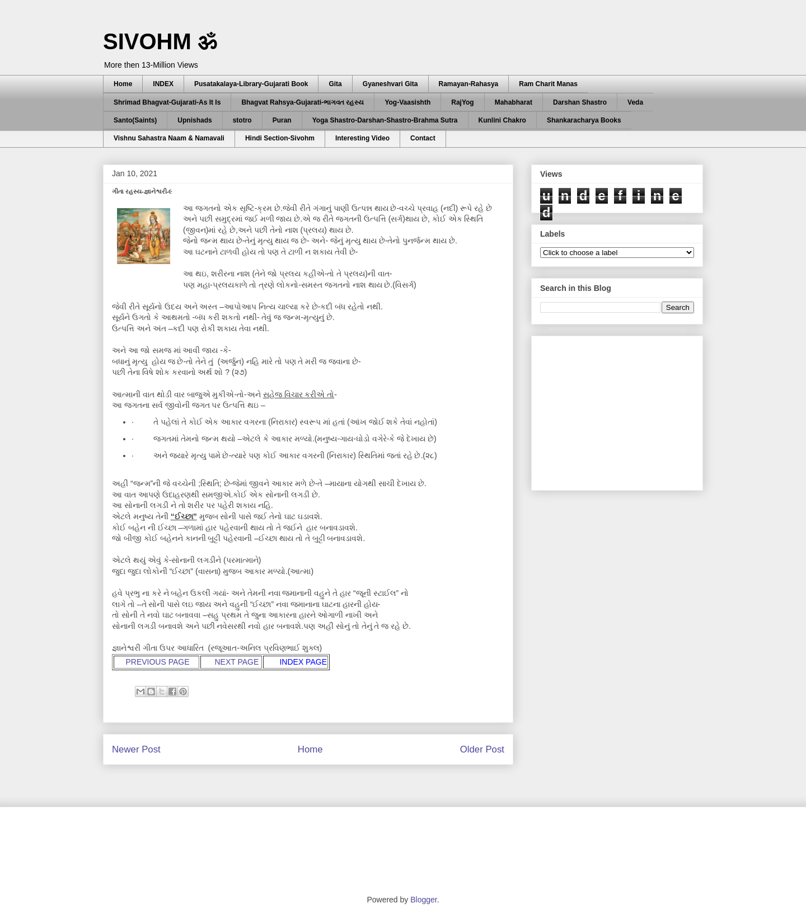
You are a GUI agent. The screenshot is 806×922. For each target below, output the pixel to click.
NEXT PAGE (237, 661)
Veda (635, 102)
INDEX (163, 84)
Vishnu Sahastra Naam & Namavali (169, 138)
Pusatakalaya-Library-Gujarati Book (251, 84)
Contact (422, 138)
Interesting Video (362, 138)
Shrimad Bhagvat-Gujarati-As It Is (167, 102)
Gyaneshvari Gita (390, 84)
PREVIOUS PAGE (157, 661)
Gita (335, 84)
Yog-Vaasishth (407, 102)
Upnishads (194, 120)
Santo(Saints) (135, 120)
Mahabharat (513, 102)
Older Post (482, 749)
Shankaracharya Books (584, 120)
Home (123, 84)
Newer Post (136, 749)
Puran (282, 120)
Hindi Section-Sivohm (280, 138)
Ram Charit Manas (548, 84)
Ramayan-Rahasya (469, 84)
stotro (242, 120)
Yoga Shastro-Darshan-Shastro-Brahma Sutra (385, 120)
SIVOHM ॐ (160, 41)
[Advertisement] (624, 410)
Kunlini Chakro (502, 120)
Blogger (423, 899)
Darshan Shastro (580, 102)
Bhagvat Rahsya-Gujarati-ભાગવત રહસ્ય (302, 102)
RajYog (462, 102)
